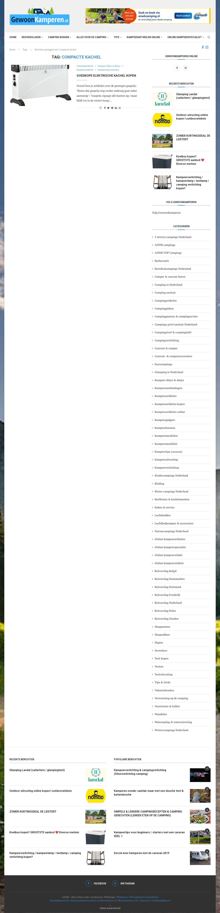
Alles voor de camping (91, 37)
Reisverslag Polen (165, 611)
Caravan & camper (166, 348)
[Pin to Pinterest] (112, 107)
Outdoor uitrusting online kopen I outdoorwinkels (192, 116)
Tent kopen (161, 659)
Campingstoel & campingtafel (173, 333)
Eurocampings (163, 364)
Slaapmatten (162, 627)
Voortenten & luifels (167, 706)
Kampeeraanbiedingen (168, 388)
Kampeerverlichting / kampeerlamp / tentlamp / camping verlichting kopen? (193, 183)
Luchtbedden (163, 515)
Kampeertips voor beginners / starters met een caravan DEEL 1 (145, 834)
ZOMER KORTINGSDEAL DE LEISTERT (191, 137)
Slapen (159, 643)
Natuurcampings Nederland (171, 531)
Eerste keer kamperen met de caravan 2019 (142, 853)
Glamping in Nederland (169, 372)
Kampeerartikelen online (143, 37)
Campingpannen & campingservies (176, 317)
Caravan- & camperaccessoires (173, 356)
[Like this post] (100, 107)
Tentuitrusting (163, 675)
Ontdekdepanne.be (59, 900)
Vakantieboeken (164, 691)
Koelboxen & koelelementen (172, 500)
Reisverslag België (166, 571)
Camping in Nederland (168, 285)
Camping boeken (58, 37)
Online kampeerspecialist (184, 37)
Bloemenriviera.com (128, 900)
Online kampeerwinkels (169, 563)
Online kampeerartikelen (170, 539)
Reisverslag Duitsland (168, 587)
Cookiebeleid (151, 897)
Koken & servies (164, 508)
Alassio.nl (145, 900)
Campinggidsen (164, 309)
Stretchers (161, 651)
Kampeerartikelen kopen (170, 404)
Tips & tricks (162, 682)
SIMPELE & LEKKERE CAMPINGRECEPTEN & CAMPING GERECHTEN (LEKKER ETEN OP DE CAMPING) (148, 813)
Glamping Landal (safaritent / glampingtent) (186, 98)
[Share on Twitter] (108, 107)
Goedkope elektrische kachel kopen (106, 75)
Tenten (159, 667)
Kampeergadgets (165, 420)
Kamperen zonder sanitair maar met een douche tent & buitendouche (150, 793)
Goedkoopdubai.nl (161, 900)
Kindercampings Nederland (171, 476)
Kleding (159, 484)
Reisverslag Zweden (167, 619)
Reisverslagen (31, 37)
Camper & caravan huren (170, 277)
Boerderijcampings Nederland (173, 269)
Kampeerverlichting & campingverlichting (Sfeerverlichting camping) (141, 772)
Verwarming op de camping (171, 698)
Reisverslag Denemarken (170, 579)
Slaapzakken (162, 635)
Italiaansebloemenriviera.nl (85, 900)
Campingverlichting (167, 341)
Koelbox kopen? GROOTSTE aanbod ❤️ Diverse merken (190, 160)
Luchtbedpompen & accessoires (174, 524)
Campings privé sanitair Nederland (176, 325)
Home (12, 37)
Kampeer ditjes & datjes (111, 66)
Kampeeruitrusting (166, 460)
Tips (116, 37)
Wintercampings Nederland (171, 730)
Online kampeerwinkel (168, 555)
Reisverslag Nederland (168, 603)
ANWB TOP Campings (168, 253)
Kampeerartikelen (85, 70)
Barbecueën (162, 261)
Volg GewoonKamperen (166, 213)
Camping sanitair (165, 293)
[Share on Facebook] (105, 107)
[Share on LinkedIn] (116, 107)
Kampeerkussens (165, 428)
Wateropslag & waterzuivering (173, 722)
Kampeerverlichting (167, 468)
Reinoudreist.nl (108, 900)
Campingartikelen (86, 66)
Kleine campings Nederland (171, 492)
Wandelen (161, 714)
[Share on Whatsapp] (120, 107)
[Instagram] (206, 47)
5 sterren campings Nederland (173, 237)
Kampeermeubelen (166, 436)
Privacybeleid (136, 897)
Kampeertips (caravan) (110, 70)
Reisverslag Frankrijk (167, 595)
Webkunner (122, 897)
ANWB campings (165, 245)
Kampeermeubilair (166, 444)
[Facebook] (203, 47)
